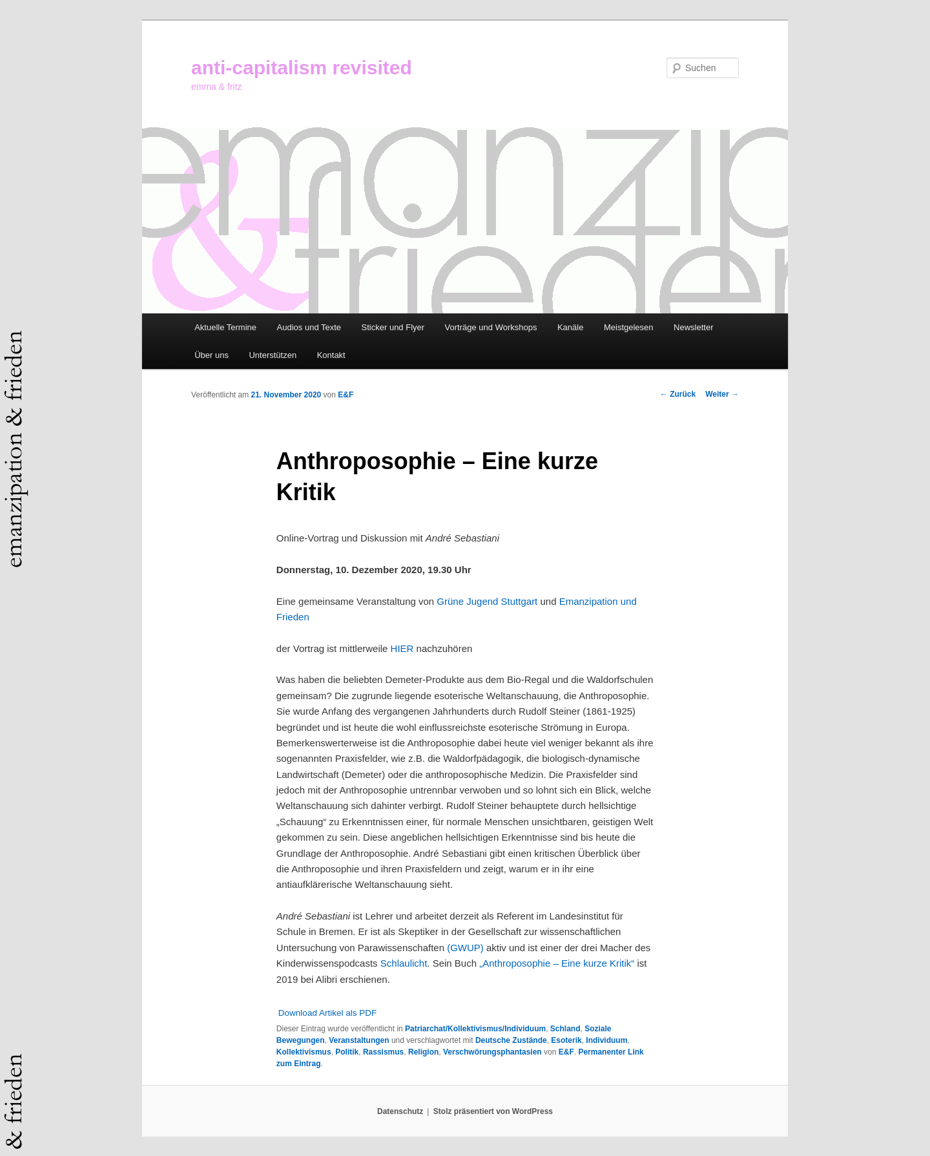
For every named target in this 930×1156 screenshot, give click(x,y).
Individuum (606, 1040)
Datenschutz (400, 1111)
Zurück (678, 394)
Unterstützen (272, 355)
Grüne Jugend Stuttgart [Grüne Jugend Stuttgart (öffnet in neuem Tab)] (487, 601)
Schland (565, 1028)
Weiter (722, 394)
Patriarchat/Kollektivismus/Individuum (475, 1028)
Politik (346, 1051)
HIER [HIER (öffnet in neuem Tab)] (402, 648)
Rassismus (383, 1051)
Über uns (211, 355)
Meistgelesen (629, 327)
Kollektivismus (303, 1051)
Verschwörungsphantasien (492, 1051)
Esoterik (566, 1040)
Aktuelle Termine (225, 327)
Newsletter (693, 327)
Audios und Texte (309, 327)
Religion (423, 1051)
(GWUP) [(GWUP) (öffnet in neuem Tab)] (465, 947)
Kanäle (570, 327)
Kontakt (331, 355)
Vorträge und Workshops (491, 327)
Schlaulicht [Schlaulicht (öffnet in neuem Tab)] (404, 963)
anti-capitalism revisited (301, 67)
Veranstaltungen (359, 1040)
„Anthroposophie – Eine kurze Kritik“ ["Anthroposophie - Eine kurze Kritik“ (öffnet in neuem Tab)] (556, 963)
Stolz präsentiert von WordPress (493, 1111)
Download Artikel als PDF (327, 1013)
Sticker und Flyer (393, 327)
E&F (345, 394)
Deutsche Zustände (511, 1040)
